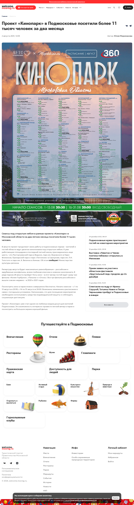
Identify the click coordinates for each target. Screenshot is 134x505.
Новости (68, 7)
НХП (45, 491)
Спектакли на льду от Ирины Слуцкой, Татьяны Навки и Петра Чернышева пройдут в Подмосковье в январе (108, 290)
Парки (96, 369)
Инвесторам (77, 453)
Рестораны (14, 353)
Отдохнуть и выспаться (12, 402)
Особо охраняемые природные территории (83, 458)
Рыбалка (42, 401)
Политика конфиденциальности (12, 475)
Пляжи (96, 336)
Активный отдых (43, 386)
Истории (75, 7)
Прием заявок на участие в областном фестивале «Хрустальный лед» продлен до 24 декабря (108, 272)
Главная (4, 16)
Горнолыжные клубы (16, 419)
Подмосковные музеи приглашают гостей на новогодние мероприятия (108, 241)
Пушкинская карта (15, 370)
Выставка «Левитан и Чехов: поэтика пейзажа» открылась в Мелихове (106, 256)
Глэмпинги (88, 353)
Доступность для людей (60, 370)
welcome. (7, 448)
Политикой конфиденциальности (83, 500)
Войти (111, 461)
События (60, 8)
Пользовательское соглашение (10, 469)
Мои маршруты (115, 453)
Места (42, 8)
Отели (53, 336)
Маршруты (50, 8)
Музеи (52, 352)
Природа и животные (107, 386)
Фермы (74, 401)
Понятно (116, 498)
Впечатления (15, 336)
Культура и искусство (75, 386)
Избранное (113, 457)
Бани (9, 385)
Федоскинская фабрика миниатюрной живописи (67, 2)
